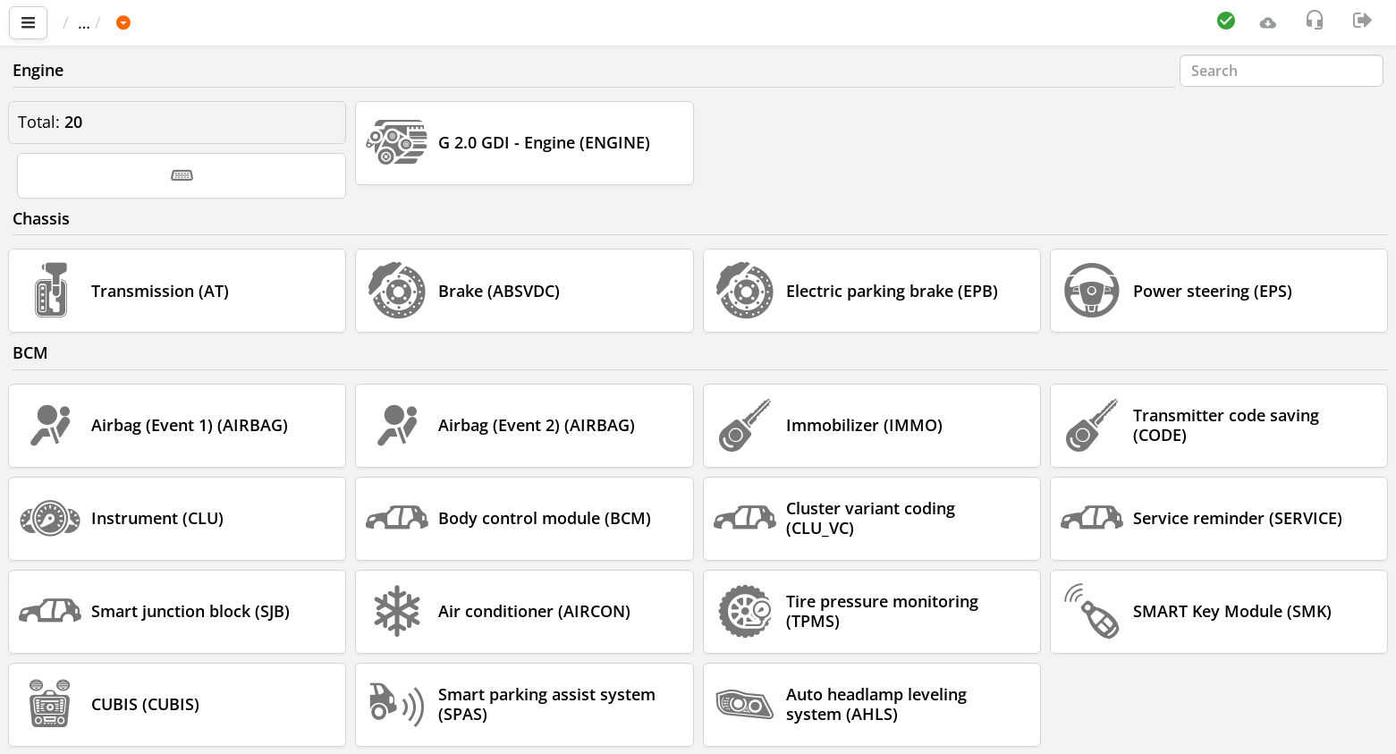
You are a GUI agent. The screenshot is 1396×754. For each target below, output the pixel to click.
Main (90, 22)
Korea (312, 22)
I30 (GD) (387, 22)
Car (158, 22)
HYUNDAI (230, 22)
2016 (459, 22)
